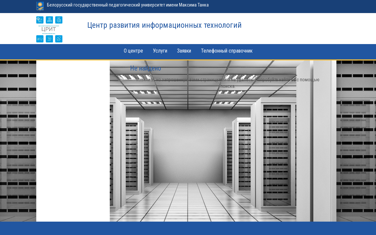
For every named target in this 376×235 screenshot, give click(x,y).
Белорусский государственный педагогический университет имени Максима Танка (128, 5)
